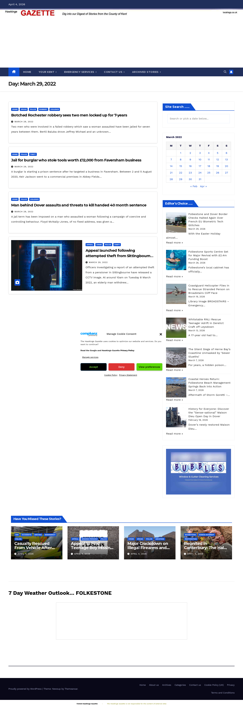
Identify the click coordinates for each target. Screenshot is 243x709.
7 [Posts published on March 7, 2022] (171, 159)
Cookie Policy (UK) (214, 685)
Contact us (195, 685)
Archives (166, 685)
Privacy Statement (128, 375)
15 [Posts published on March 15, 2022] (180, 166)
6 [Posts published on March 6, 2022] (226, 153)
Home (142, 685)
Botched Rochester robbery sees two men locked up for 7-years (69, 115)
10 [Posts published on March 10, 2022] (200, 159)
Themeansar (71, 689)
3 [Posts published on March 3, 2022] (200, 153)
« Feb (193, 186)
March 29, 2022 (24, 121)
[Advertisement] (121, 42)
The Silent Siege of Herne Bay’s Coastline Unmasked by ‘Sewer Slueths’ (209, 353)
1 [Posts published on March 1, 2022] (180, 153)
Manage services (90, 357)
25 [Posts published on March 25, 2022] (208, 172)
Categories (180, 685)
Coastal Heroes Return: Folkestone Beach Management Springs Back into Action (209, 382)
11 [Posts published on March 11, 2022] (209, 159)
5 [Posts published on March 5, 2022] (217, 153)
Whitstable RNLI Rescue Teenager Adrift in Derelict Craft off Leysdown (206, 323)
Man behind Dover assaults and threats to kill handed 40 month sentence (78, 205)
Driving (38, 535)
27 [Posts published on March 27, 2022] (226, 172)
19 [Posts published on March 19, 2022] (217, 166)
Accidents (26, 535)
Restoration (191, 539)
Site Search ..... (177, 107)
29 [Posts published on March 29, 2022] (180, 179)
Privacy (231, 685)
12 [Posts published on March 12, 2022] (217, 159)
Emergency (50, 535)
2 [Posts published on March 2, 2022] (190, 153)
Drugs (24, 109)
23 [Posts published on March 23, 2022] (190, 172)
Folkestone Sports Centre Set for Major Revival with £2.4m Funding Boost (208, 255)
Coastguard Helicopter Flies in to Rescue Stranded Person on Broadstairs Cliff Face (209, 289)
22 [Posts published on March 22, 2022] (180, 172)
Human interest (206, 535)
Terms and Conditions (223, 692)
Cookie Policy (110, 375)
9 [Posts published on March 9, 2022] (190, 159)
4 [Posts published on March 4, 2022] (209, 153)
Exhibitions (190, 535)
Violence (54, 109)
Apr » (203, 186)
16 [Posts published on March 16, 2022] (190, 166)
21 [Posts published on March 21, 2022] (171, 172)
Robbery (43, 109)
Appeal (90, 244)
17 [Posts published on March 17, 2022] (200, 166)
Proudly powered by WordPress (25, 689)
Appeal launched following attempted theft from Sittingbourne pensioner (119, 256)
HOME (27, 71)
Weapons (160, 539)
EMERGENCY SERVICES (79, 71)
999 (16, 535)
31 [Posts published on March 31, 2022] (200, 179)
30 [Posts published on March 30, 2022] (190, 179)
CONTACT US (113, 71)
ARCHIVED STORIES (145, 71)
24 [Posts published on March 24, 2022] (200, 172)
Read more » (174, 242)
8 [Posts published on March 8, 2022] (181, 159)
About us (154, 685)
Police (33, 109)
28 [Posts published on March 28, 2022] (171, 179)
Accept (93, 366)
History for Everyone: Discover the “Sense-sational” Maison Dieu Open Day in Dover (208, 412)
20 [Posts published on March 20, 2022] (226, 166)
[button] (161, 334)
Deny (121, 366)
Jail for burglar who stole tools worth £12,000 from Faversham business (76, 160)
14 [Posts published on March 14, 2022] (171, 166)
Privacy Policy (127, 350)
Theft (33, 154)
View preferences (149, 366)
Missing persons (89, 539)
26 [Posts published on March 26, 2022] (217, 172)
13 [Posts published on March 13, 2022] (226, 159)
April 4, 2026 (26, 554)
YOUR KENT (47, 71)
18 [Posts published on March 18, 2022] (208, 166)
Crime (15, 109)
